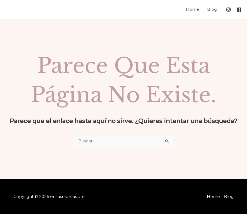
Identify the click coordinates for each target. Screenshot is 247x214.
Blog (212, 9)
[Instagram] (228, 9)
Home (192, 9)
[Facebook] (239, 9)
